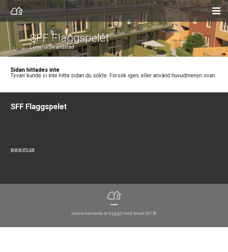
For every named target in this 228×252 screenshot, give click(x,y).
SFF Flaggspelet (69, 37)
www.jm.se (23, 149)
